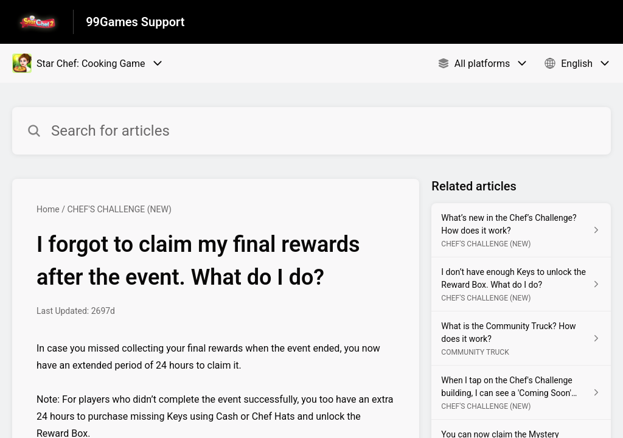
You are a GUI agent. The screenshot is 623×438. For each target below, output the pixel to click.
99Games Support (135, 22)
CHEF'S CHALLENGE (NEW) (119, 209)
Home (48, 209)
